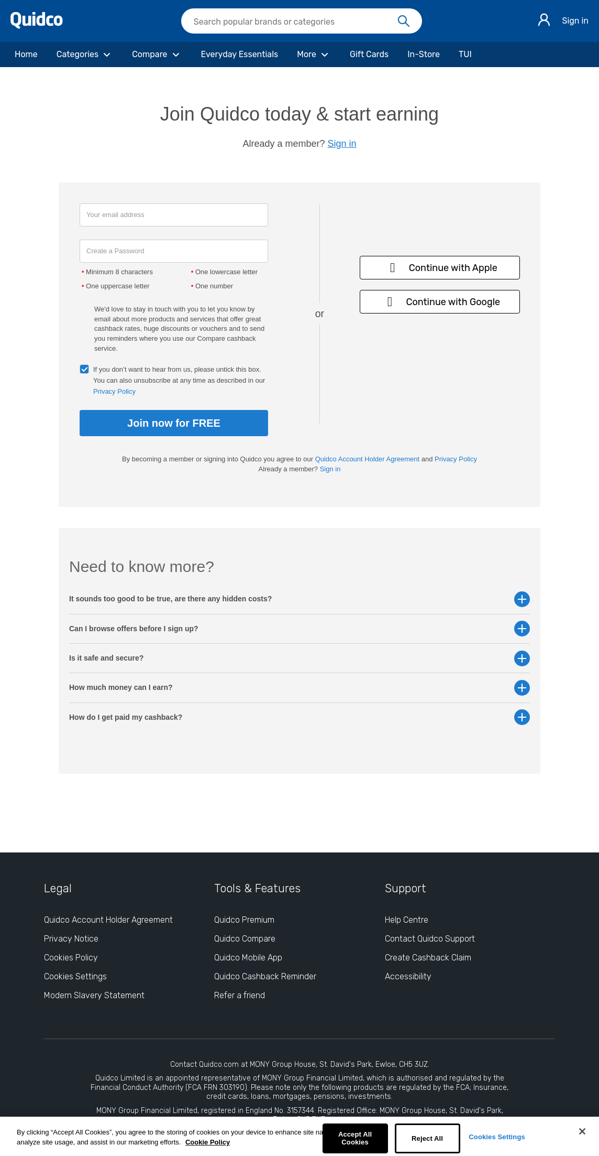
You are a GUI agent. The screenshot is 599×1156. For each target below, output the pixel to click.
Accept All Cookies (355, 1138)
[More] (314, 54)
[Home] (26, 54)
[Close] (582, 1131)
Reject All (427, 1138)
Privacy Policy (114, 391)
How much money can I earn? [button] (299, 688)
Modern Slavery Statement (94, 995)
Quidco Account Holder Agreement (367, 459)
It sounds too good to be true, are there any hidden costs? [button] (299, 599)
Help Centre (406, 920)
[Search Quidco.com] (295, 22)
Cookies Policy (71, 958)
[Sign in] (544, 21)
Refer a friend (239, 995)
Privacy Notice (71, 939)
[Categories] (84, 54)
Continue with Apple (440, 267)
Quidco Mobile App (248, 958)
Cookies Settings (497, 1137)
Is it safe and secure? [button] (299, 658)
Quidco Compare (244, 939)
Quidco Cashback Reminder (265, 976)
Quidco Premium (244, 920)
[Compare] (157, 54)
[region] (299, 1136)
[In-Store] (423, 54)
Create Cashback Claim (428, 958)
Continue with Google (440, 301)
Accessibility (408, 976)
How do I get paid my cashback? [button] (299, 717)
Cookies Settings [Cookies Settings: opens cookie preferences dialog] (75, 976)
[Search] (404, 21)
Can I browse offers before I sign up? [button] (299, 629)
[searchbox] (301, 21)
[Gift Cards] (369, 54)
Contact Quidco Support (430, 939)
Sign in (575, 21)
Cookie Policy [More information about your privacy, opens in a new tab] (207, 1142)
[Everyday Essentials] (240, 54)
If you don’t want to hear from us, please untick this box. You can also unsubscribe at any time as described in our (179, 380)
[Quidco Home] (36, 25)
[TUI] (465, 54)
